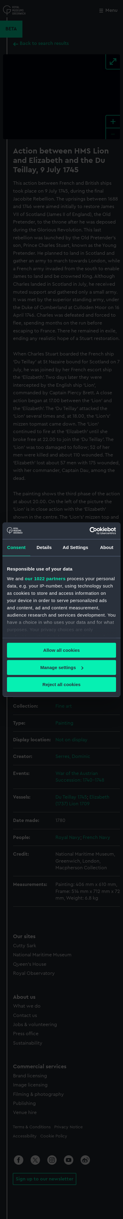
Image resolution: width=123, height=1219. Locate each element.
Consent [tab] (16, 547)
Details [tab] (44, 547)
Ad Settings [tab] (75, 547)
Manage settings (61, 667)
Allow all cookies (61, 650)
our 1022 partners (45, 578)
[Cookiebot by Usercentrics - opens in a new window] (89, 531)
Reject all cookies (61, 684)
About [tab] (106, 547)
